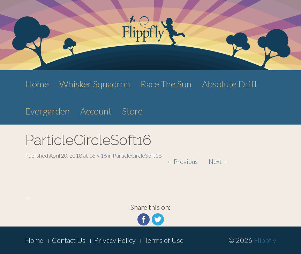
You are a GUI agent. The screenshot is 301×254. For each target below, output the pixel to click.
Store (132, 111)
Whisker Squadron (94, 83)
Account (96, 111)
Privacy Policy (115, 240)
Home (37, 83)
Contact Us (68, 240)
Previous (182, 161)
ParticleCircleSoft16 (137, 155)
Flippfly (265, 240)
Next (219, 161)
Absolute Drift (229, 83)
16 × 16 (98, 155)
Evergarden (47, 111)
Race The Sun (166, 83)
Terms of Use (163, 240)
